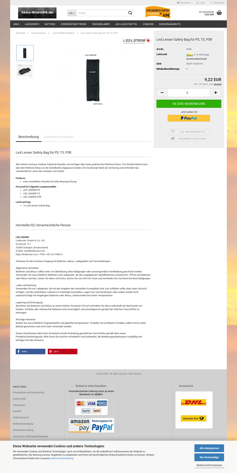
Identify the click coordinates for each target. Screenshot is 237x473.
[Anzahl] (189, 93)
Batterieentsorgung (23, 423)
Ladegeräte (32, 24)
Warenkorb (184, 2)
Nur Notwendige (209, 457)
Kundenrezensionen (59, 137)
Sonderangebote (169, 24)
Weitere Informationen (209, 465)
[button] (162, 93)
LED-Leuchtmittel (126, 24)
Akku (16, 24)
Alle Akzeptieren (209, 448)
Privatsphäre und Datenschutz (28, 392)
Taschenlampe (101, 24)
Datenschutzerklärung (61, 458)
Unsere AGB (19, 398)
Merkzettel (217, 2)
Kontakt (17, 411)
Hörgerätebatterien (73, 24)
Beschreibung (29, 137)
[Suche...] (71, 13)
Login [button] (200, 2)
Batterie (50, 24)
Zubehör (148, 24)
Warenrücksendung (23, 430)
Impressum (19, 405)
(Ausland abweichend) (196, 59)
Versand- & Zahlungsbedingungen (30, 436)
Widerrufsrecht (21, 417)
